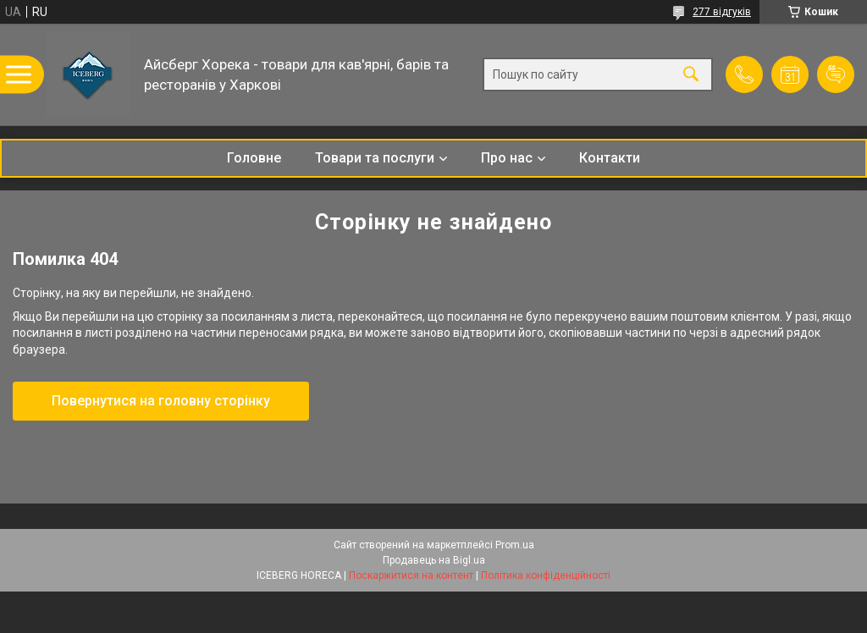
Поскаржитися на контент (411, 575)
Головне (254, 158)
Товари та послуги (374, 158)
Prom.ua (514, 545)
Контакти (609, 158)
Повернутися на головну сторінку (161, 401)
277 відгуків (722, 12)
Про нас (507, 158)
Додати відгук (835, 74)
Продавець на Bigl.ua (434, 560)
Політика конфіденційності (545, 575)
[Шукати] (691, 75)
